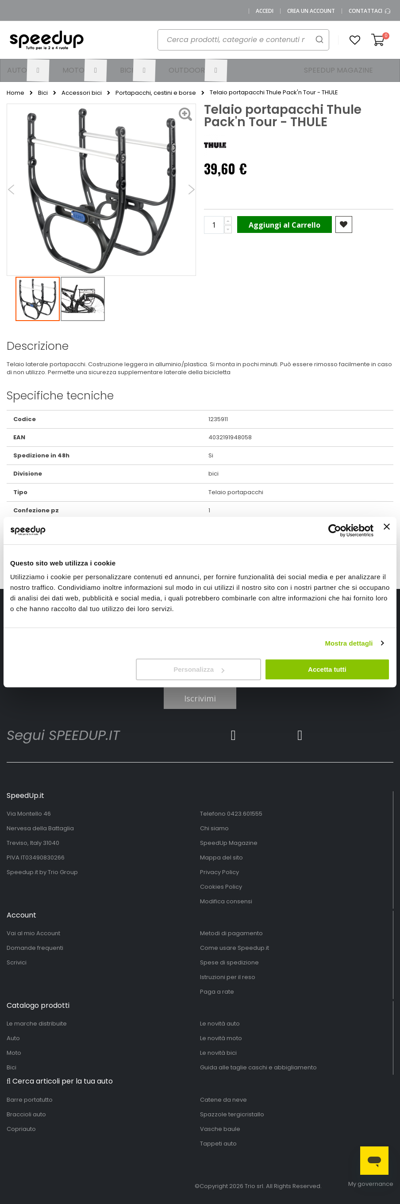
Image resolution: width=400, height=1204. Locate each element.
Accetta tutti (327, 669)
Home (15, 93)
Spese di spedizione (229, 962)
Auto (13, 1038)
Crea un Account (311, 11)
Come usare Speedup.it (234, 948)
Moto (14, 1053)
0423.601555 (244, 813)
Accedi (264, 11)
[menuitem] (28, 70)
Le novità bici (218, 1053)
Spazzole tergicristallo (232, 1114)
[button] (354, 40)
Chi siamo (214, 828)
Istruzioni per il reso (227, 977)
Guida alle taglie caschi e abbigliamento (258, 1067)
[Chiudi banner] (387, 530)
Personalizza (198, 669)
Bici (43, 93)
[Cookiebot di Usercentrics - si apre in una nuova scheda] (334, 530)
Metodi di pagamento (231, 933)
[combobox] (238, 42)
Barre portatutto (30, 1100)
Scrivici (17, 962)
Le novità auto (220, 1023)
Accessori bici (82, 93)
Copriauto (21, 1129)
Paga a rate (217, 991)
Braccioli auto (26, 1114)
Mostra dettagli (349, 643)
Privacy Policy (219, 872)
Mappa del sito (221, 857)
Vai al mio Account (33, 933)
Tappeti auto (218, 1143)
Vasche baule (220, 1129)
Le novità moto (221, 1038)
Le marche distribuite (37, 1023)
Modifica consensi (226, 901)
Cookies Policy (221, 887)
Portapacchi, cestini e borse (155, 93)
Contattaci (370, 11)
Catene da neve (223, 1100)
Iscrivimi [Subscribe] (200, 698)
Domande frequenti (35, 948)
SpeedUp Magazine (229, 843)
